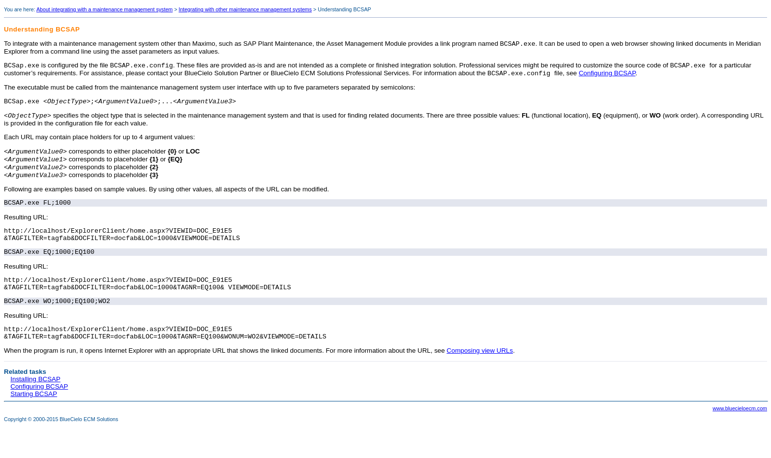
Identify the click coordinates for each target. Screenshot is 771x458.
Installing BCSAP (35, 401)
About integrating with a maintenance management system (104, 9)
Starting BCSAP (33, 416)
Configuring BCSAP (607, 76)
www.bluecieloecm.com (739, 431)
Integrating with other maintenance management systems (245, 9)
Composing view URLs (479, 373)
